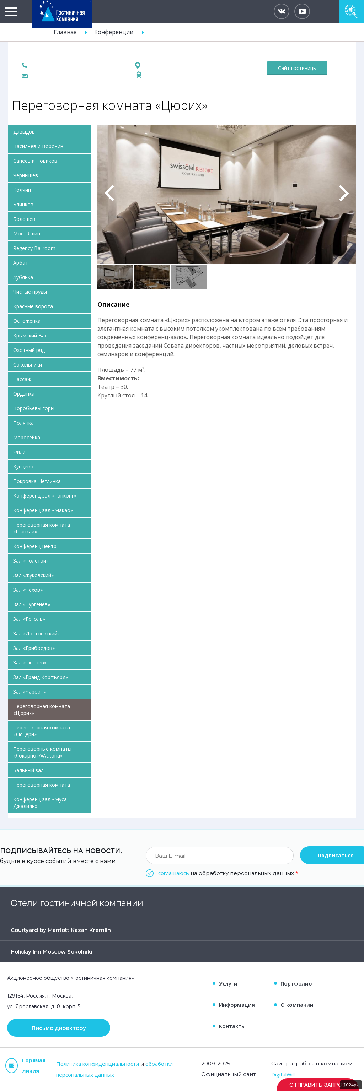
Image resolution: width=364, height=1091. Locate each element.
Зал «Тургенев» (31, 604)
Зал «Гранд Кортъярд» (40, 677)
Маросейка (26, 437)
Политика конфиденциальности (97, 1063)
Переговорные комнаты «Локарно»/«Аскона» (42, 752)
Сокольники (27, 364)
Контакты (232, 1026)
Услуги (228, 983)
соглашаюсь (173, 872)
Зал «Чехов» (28, 589)
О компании (297, 1004)
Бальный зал (28, 770)
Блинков (23, 204)
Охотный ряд (29, 350)
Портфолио (296, 983)
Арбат (20, 262)
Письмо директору (59, 1028)
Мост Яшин (26, 233)
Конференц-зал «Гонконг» (44, 495)
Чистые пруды (30, 291)
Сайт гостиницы (297, 68)
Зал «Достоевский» (36, 633)
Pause (102, 132)
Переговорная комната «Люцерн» (41, 731)
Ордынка (23, 393)
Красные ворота (33, 306)
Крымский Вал (30, 335)
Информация (237, 1004)
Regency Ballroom (34, 248)
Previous (109, 193)
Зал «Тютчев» (30, 662)
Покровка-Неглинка (37, 481)
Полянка (23, 422)
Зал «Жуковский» (33, 575)
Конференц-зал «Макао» (43, 510)
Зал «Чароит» (29, 691)
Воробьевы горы (33, 408)
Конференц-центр (35, 546)
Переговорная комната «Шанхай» (41, 528)
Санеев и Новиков (35, 160)
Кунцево (23, 466)
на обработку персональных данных (228, 872)
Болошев (24, 219)
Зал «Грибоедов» (34, 648)
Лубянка (23, 277)
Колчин (22, 189)
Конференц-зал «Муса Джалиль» (40, 802)
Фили (19, 452)
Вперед (344, 193)
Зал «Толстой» (31, 560)
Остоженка (27, 320)
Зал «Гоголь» (29, 618)
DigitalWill (283, 1074)
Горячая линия (25, 1065)
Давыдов (24, 131)
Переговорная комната (41, 784)
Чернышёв (25, 175)
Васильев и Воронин (38, 146)
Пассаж (22, 379)
